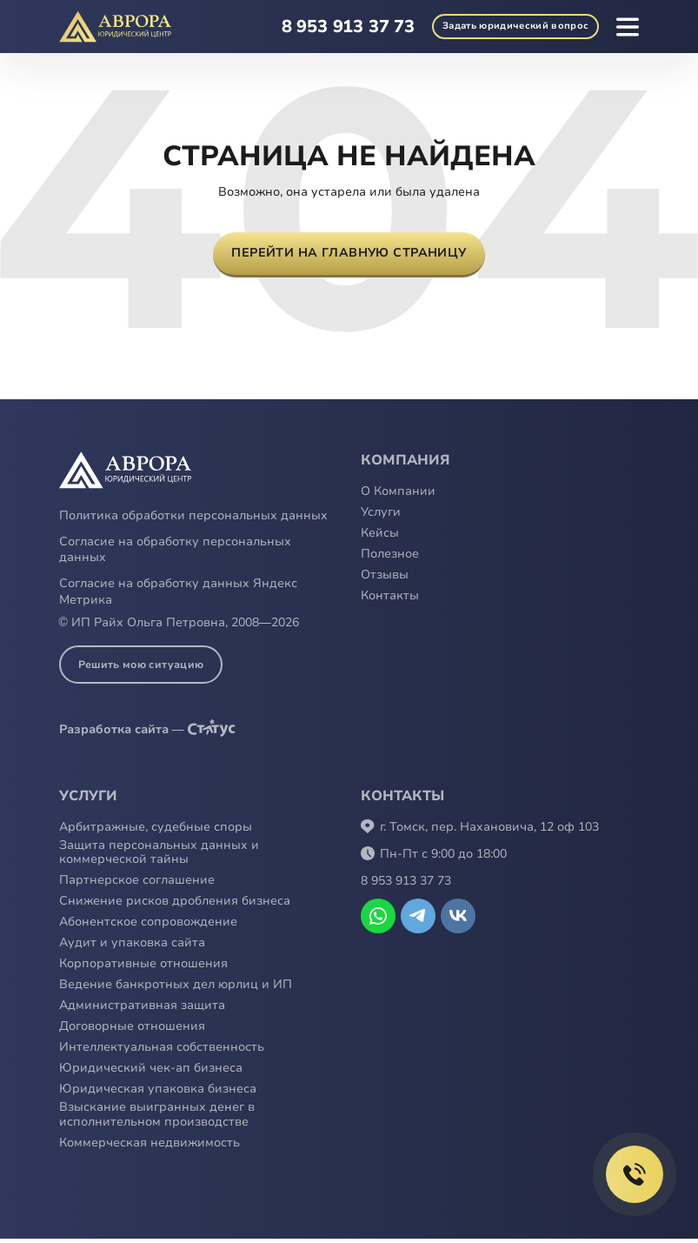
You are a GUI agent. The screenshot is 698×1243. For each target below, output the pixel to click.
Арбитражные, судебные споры (155, 831)
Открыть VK (458, 919)
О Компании (398, 496)
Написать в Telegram (418, 919)
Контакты (390, 600)
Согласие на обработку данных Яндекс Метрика (178, 595)
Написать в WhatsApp (378, 919)
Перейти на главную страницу (348, 255)
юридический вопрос (502, 27)
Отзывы (385, 579)
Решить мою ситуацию (141, 668)
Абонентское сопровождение (148, 926)
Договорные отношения (132, 1031)
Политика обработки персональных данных (193, 519)
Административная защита (142, 1010)
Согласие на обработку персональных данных (175, 554)
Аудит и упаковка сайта (132, 947)
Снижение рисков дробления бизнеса (174, 906)
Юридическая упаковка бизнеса (157, 1093)
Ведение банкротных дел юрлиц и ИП (175, 989)
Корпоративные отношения (143, 968)
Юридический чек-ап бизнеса (151, 1073)
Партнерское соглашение (137, 885)
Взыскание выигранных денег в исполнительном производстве (157, 1119)
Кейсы (380, 538)
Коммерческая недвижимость (149, 1147)
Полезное (390, 558)
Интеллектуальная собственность (161, 1052)
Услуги (381, 517)
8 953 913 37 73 (322, 26)
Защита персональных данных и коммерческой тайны (159, 857)
